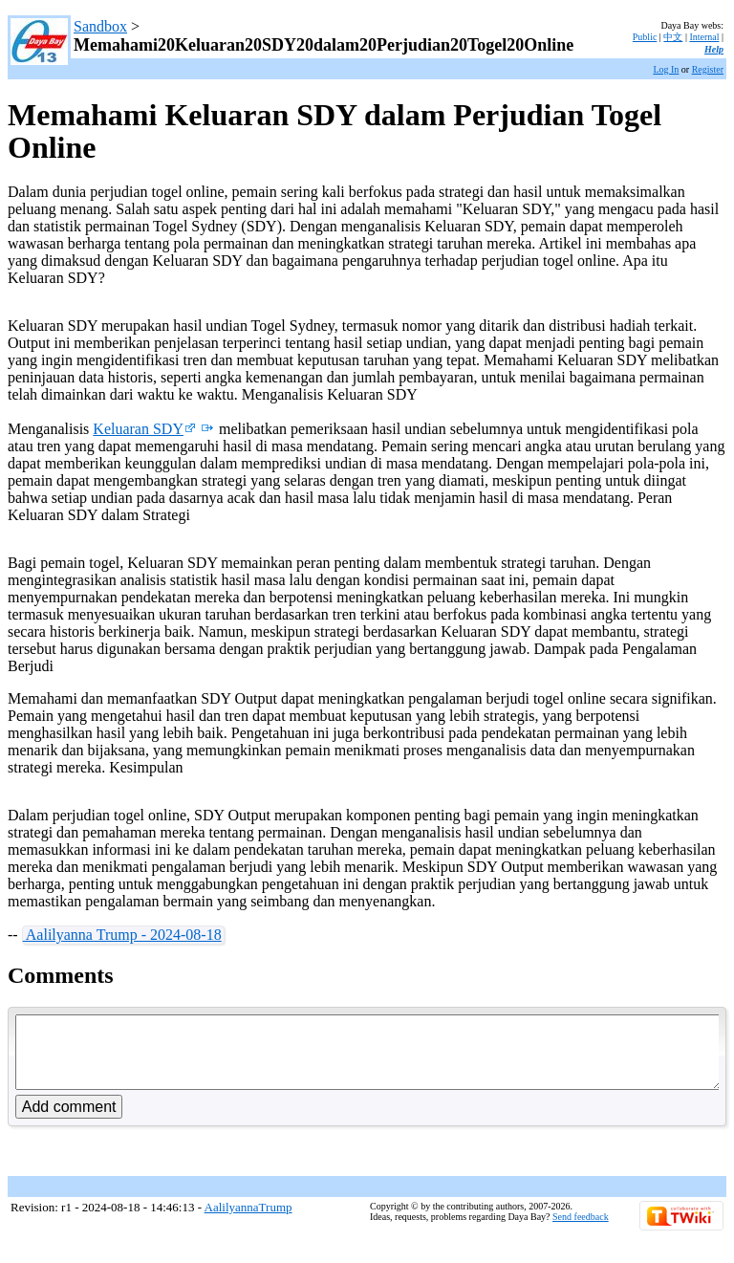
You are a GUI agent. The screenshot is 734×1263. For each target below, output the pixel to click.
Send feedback (580, 1231)
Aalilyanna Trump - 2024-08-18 (122, 934)
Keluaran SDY (144, 429)
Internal (704, 37)
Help (713, 49)
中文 (672, 37)
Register (707, 69)
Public (645, 37)
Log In (666, 69)
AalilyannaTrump (248, 1221)
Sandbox (100, 26)
